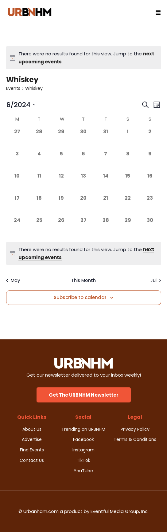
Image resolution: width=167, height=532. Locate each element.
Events (13, 88)
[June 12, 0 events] (61, 183)
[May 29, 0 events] (61, 139)
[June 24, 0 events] (17, 228)
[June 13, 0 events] (83, 183)
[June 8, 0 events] (128, 161)
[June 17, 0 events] (17, 205)
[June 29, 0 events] (128, 228)
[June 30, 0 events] (150, 228)
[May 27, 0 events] (17, 139)
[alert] (83, 57)
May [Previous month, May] (13, 280)
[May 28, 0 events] (39, 139)
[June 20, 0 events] (83, 205)
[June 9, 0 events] (150, 161)
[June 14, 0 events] (106, 183)
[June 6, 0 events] (83, 161)
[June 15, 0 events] (128, 183)
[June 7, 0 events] (106, 161)
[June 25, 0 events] (39, 228)
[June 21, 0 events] (106, 205)
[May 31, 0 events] (106, 139)
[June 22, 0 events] (128, 205)
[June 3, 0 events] (17, 161)
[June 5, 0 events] (61, 161)
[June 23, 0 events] (150, 205)
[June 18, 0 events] (39, 205)
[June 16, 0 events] (150, 183)
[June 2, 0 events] (150, 139)
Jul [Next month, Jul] (155, 280)
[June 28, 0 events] (106, 228)
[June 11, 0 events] (39, 183)
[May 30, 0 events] (83, 139)
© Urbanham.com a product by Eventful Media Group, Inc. (83, 511)
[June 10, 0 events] (17, 183)
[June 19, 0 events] (61, 205)
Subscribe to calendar (80, 297)
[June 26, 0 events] (61, 228)
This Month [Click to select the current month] (83, 280)
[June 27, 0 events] (83, 228)
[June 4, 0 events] (39, 161)
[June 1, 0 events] (128, 139)
